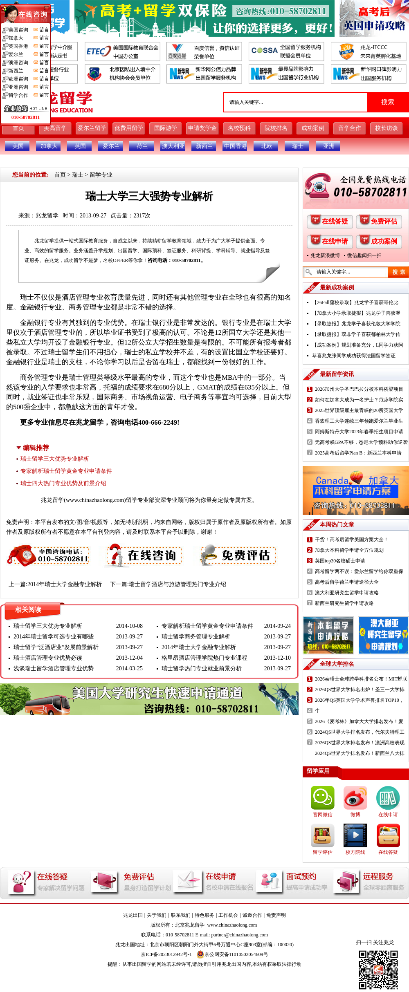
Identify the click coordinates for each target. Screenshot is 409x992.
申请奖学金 (202, 128)
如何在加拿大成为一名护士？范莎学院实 (359, 400)
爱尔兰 (111, 146)
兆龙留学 (47, 216)
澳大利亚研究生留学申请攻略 (347, 593)
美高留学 (55, 128)
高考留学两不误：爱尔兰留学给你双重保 (359, 571)
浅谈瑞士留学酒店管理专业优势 (53, 668)
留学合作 (349, 128)
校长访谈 (386, 128)
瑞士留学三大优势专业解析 (54, 459)
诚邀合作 (252, 915)
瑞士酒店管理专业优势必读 (47, 658)
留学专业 (101, 175)
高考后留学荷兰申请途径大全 (347, 582)
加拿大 (49, 146)
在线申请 (335, 241)
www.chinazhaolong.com (95, 500)
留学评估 (323, 852)
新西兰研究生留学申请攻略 (344, 603)
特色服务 (204, 915)
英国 (80, 146)
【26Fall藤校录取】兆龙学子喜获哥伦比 (355, 302)
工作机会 (228, 915)
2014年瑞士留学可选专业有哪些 (53, 637)
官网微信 (323, 814)
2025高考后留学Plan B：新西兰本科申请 (358, 453)
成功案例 (312, 128)
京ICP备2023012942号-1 (166, 954)
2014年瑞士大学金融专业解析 (64, 584)
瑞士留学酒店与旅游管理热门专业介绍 (177, 584)
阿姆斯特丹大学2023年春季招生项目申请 (359, 431)
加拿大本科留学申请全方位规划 (349, 550)
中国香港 (235, 146)
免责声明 (276, 915)
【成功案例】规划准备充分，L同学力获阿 (357, 345)
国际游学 (165, 128)
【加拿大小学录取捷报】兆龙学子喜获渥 (356, 313)
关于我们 (156, 915)
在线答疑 (335, 221)
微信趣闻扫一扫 (364, 255)
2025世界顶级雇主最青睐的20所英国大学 (359, 410)
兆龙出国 (133, 915)
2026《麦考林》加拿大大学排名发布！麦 (359, 721)
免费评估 (384, 221)
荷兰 (142, 146)
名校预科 (239, 128)
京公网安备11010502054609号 (232, 954)
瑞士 (297, 146)
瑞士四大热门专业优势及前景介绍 (63, 483)
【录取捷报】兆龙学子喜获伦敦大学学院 (356, 324)
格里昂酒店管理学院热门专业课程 (204, 658)
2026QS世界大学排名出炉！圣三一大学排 (360, 689)
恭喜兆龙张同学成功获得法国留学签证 (354, 355)
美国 (18, 146)
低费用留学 (129, 128)
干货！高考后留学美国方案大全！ (352, 539)
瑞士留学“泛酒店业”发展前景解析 (56, 647)
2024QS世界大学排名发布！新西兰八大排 (360, 753)
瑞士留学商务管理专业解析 (196, 637)
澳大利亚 (173, 146)
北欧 (266, 146)
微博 (355, 814)
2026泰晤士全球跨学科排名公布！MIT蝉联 (361, 679)
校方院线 (355, 852)
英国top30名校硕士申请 (340, 561)
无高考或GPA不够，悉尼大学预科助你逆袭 (361, 442)
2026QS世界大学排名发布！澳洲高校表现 (360, 743)
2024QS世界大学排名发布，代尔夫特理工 (360, 732)
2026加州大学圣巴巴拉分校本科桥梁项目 (359, 389)
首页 (18, 128)
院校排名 (276, 128)
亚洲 (329, 146)
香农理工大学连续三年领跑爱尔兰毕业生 (359, 421)
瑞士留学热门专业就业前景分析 (202, 668)
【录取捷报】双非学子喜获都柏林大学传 (356, 334)
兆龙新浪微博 (325, 255)
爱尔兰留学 (92, 128)
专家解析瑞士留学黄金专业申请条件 (66, 471)
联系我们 (181, 915)
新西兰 (204, 146)
